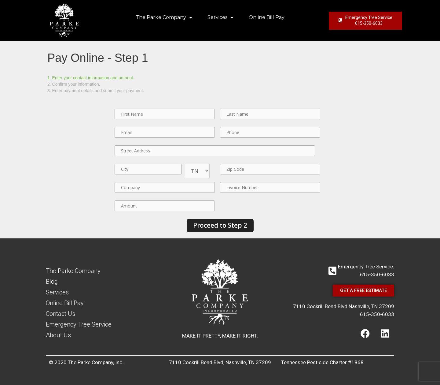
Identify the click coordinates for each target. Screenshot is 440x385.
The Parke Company (164, 17)
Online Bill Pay (266, 17)
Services (220, 17)
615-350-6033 (377, 314)
